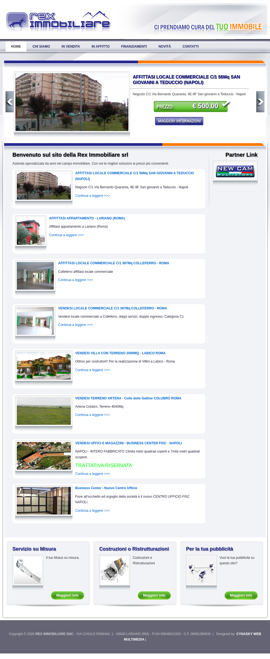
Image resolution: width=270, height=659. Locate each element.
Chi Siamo (41, 46)
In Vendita (70, 46)
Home (16, 46)
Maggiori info (67, 595)
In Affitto (100, 46)
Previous (10, 101)
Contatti (190, 46)
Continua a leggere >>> (92, 196)
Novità (164, 46)
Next (260, 101)
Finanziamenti (134, 46)
